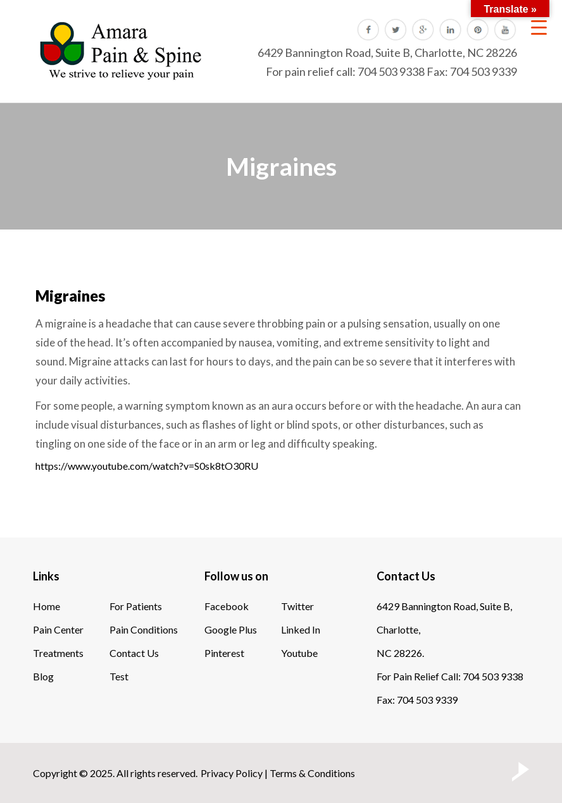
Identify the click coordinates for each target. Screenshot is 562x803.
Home (46, 606)
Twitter (297, 606)
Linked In (300, 629)
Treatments (58, 653)
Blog (43, 676)
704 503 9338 (391, 71)
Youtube (299, 653)
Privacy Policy (232, 773)
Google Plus (230, 629)
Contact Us (134, 653)
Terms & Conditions (312, 773)
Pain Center (58, 629)
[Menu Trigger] (538, 26)
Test (118, 676)
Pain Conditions (143, 629)
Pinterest (224, 653)
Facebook (226, 606)
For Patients (135, 606)
